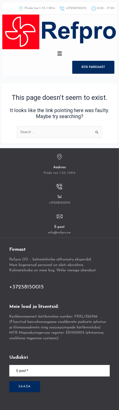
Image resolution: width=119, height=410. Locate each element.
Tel (59, 197)
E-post (59, 227)
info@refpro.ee (59, 232)
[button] (59, 53)
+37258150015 (59, 203)
